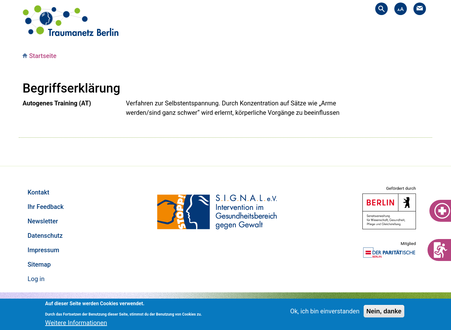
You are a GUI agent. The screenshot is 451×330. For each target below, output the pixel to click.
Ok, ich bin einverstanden (324, 311)
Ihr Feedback (46, 206)
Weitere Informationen (76, 323)
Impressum (43, 250)
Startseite (42, 56)
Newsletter (43, 221)
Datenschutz (45, 235)
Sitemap (39, 264)
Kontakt (38, 192)
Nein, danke (384, 311)
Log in (36, 279)
